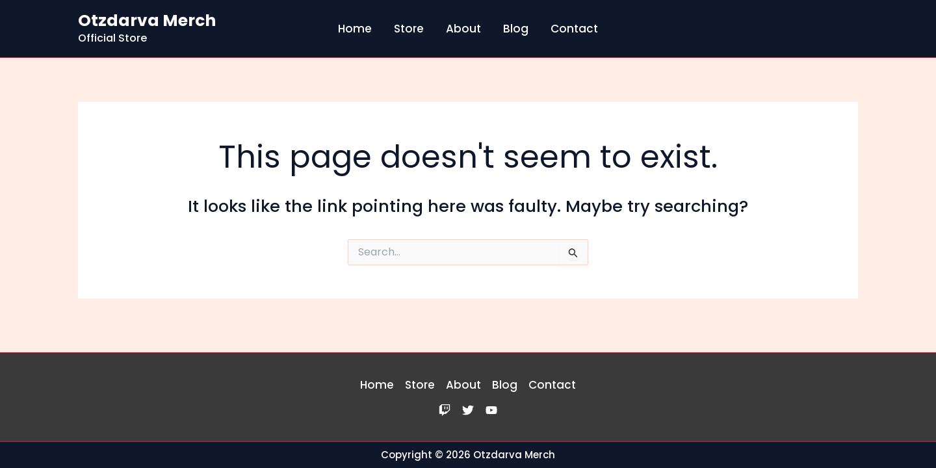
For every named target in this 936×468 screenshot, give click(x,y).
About (463, 28)
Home (355, 28)
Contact (574, 28)
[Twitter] (468, 410)
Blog (515, 28)
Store (409, 28)
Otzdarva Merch (147, 20)
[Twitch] (444, 410)
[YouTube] (491, 410)
